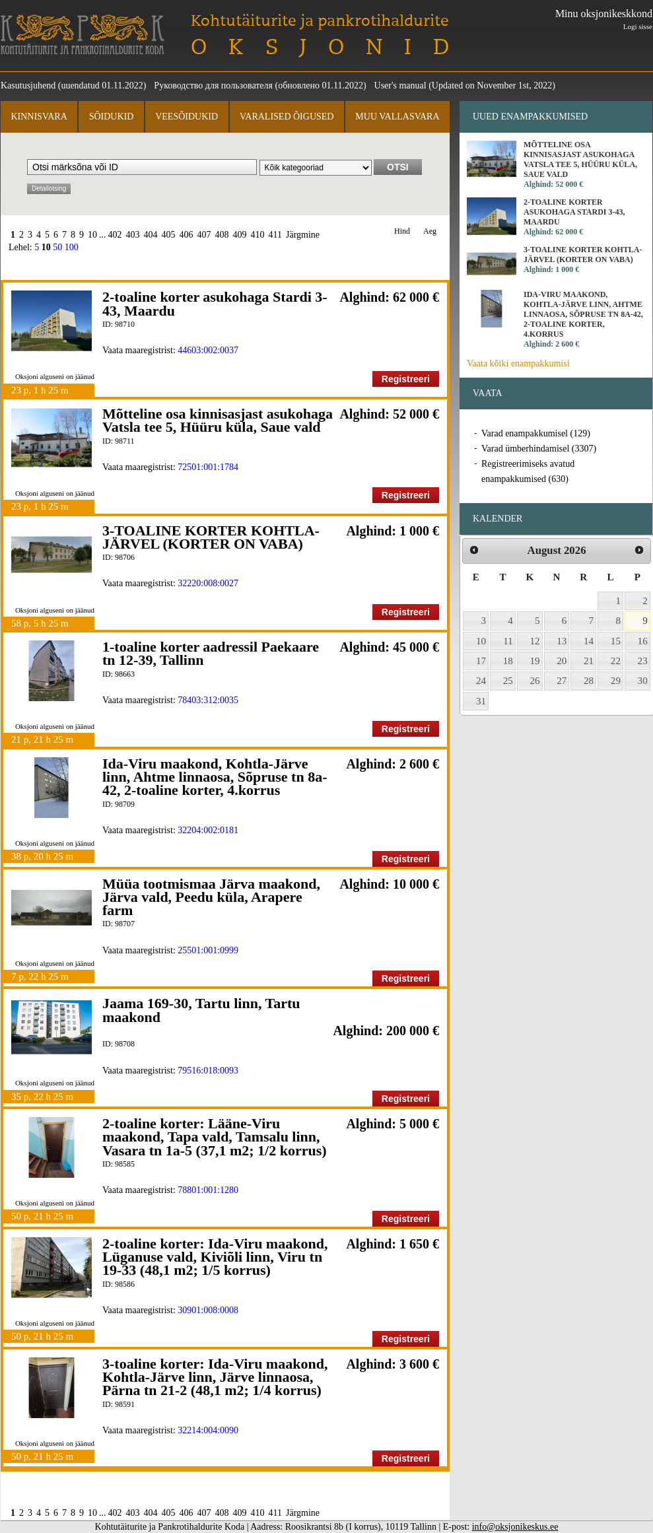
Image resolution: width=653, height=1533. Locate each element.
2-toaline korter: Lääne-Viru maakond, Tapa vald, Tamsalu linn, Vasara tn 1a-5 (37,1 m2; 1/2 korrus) (214, 1137)
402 (115, 235)
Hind (402, 231)
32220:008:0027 (208, 583)
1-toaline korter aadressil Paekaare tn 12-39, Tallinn (210, 653)
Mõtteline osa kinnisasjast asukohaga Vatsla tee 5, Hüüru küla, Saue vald (217, 420)
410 (258, 235)
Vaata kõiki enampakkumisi (518, 363)
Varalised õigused (286, 116)
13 (562, 641)
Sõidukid (111, 116)
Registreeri (406, 379)
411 (275, 235)
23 (643, 661)
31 (481, 701)
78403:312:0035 (208, 700)
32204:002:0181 (208, 830)
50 (57, 247)
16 (643, 641)
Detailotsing (49, 188)
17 (481, 661)
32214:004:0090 (208, 1430)
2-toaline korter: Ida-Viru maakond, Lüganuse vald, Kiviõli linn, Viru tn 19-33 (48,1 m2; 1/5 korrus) (214, 1257)
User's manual (400, 85)
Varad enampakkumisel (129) (535, 433)
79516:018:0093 (208, 1070)
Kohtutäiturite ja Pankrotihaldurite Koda (82, 35)
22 (616, 661)
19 (535, 661)
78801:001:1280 (208, 1190)
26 (535, 680)
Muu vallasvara (397, 116)
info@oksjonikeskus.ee (515, 1527)
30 (643, 680)
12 (535, 641)
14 (589, 641)
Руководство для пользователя (213, 85)
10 (92, 235)
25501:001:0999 (208, 950)
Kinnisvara (39, 116)
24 (481, 680)
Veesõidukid (186, 116)
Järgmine (303, 235)
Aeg (429, 231)
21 (589, 661)
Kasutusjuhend (28, 85)
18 (508, 661)
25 (508, 680)
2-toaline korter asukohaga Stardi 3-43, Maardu (214, 303)
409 (240, 235)
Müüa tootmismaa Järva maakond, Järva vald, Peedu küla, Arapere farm (211, 897)
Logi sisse (637, 26)
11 (508, 641)
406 (186, 235)
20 (562, 661)
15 (616, 641)
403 (133, 235)
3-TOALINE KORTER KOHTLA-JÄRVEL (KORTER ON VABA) (211, 537)
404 (151, 235)
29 (616, 680)
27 (562, 680)
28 (589, 680)
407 (204, 235)
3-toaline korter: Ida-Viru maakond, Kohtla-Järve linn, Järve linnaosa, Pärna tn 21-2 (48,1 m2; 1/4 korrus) (214, 1377)
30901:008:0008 (208, 1310)
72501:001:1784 (208, 467)
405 (169, 235)
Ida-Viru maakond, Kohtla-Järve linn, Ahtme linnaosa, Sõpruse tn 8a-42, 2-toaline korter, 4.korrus (214, 777)
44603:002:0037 (208, 350)
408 (222, 235)
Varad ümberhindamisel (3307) (538, 449)
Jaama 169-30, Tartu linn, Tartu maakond (201, 1010)
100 (72, 247)
